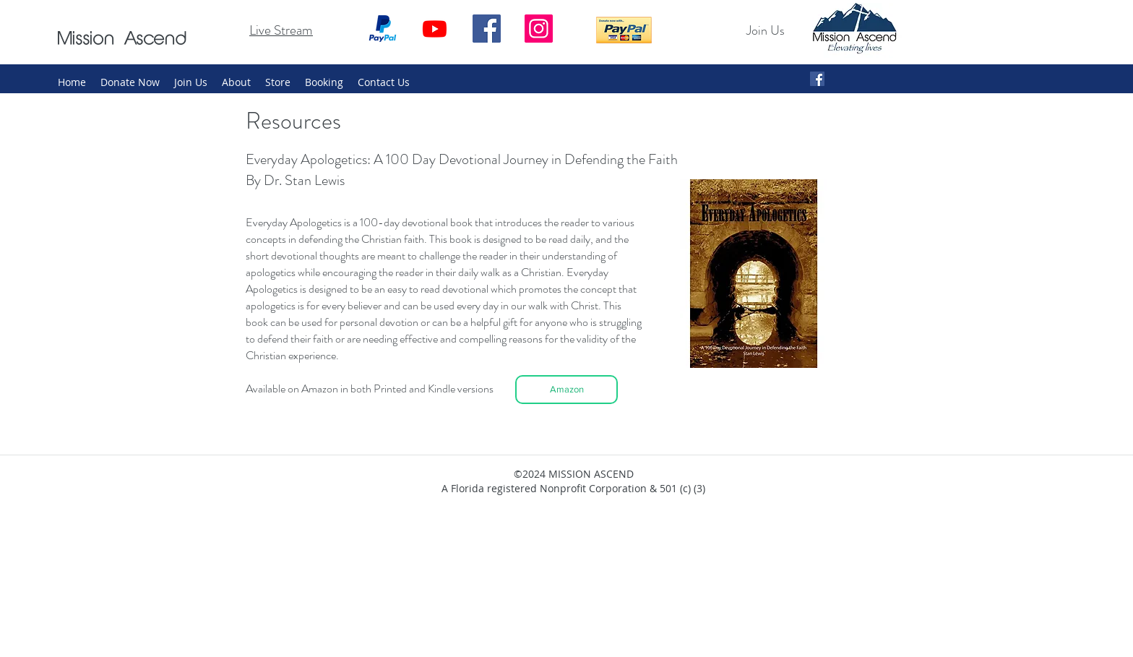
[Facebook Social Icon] (817, 79)
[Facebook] (487, 28)
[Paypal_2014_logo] (383, 28)
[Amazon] (566, 389)
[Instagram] (539, 28)
